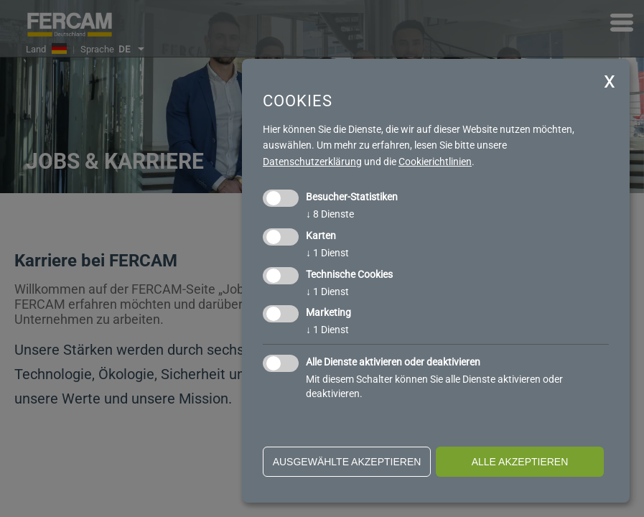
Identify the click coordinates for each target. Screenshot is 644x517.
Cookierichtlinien (435, 161)
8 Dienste (330, 214)
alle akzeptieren (520, 461)
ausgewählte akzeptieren (347, 461)
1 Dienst (327, 252)
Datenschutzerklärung (312, 161)
